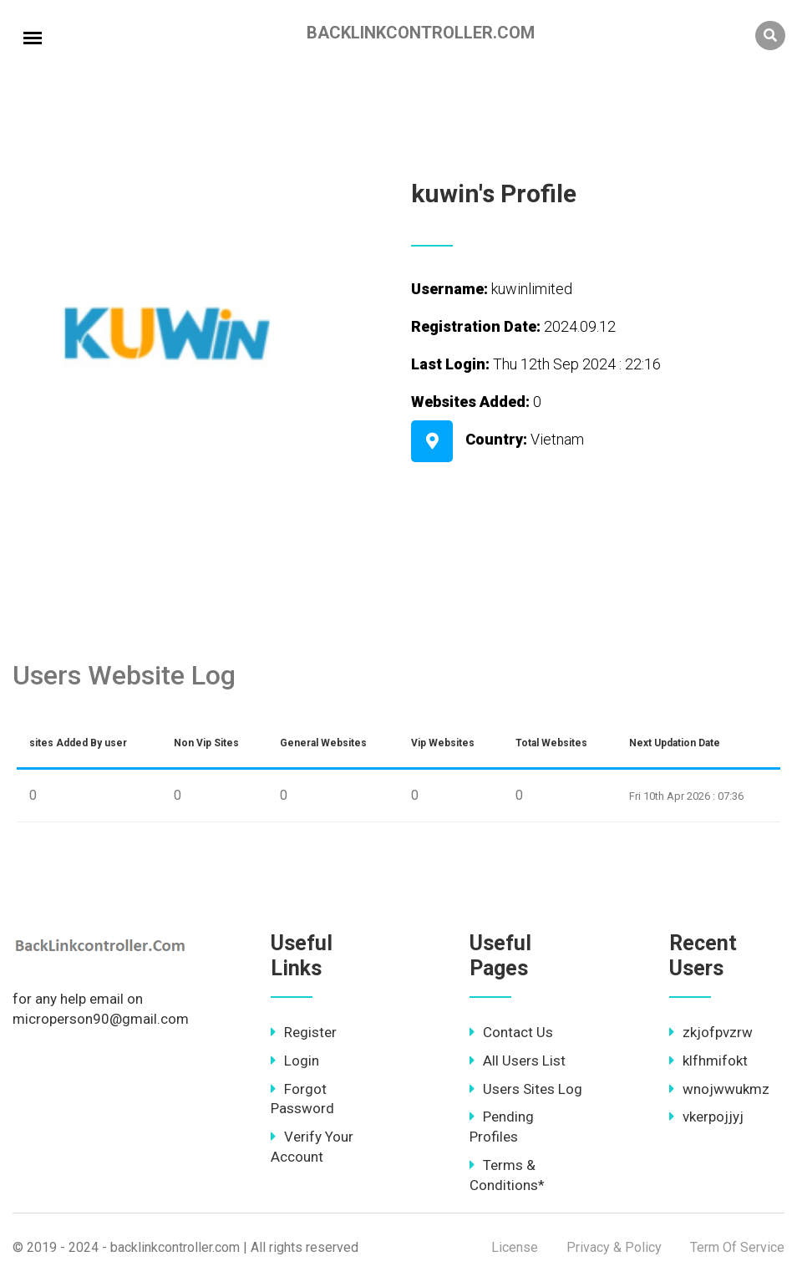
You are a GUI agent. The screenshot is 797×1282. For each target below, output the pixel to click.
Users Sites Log (526, 1089)
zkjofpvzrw (711, 1032)
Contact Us (511, 1032)
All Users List (518, 1060)
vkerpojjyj (706, 1116)
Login (295, 1060)
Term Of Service (737, 1247)
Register (304, 1032)
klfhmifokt (708, 1060)
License (514, 1247)
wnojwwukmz (719, 1089)
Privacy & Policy (614, 1247)
